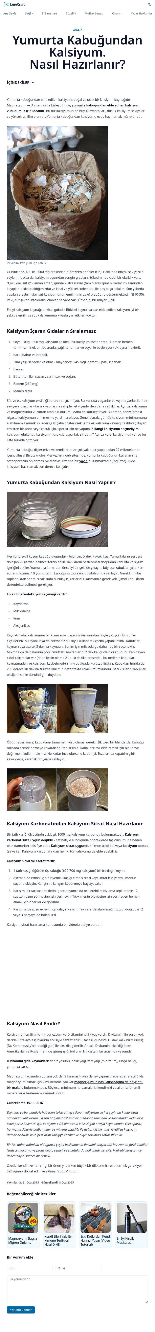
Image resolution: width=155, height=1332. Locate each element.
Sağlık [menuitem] (29, 13)
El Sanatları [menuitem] (49, 13)
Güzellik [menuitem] (70, 13)
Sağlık (78, 30)
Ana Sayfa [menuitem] (10, 13)
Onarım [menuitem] (117, 13)
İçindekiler (21, 82)
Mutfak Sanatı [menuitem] (94, 13)
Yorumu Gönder (21, 1310)
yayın (83, 461)
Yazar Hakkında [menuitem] (141, 13)
